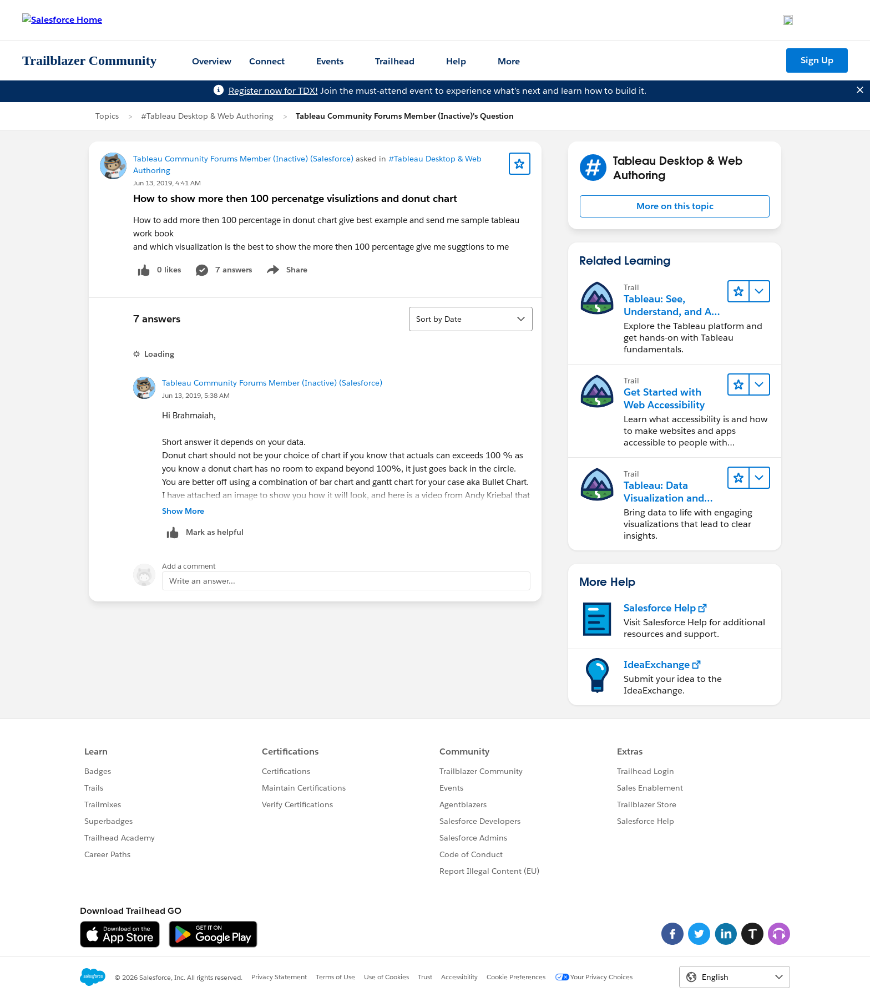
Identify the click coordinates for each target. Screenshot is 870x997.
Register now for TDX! (273, 91)
